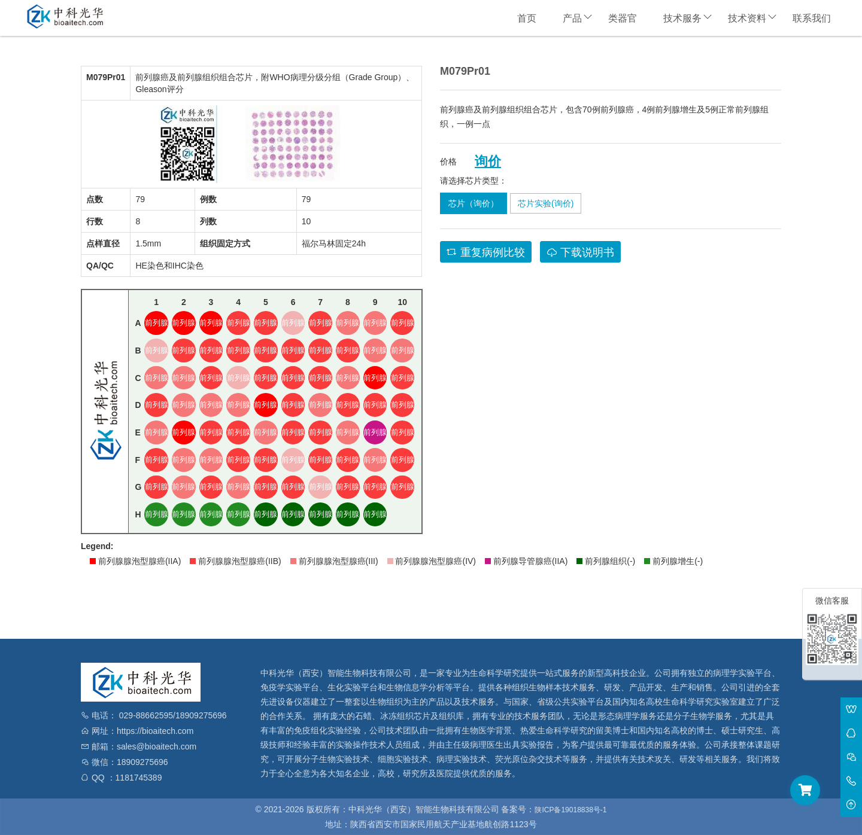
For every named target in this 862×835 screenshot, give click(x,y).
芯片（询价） (473, 203)
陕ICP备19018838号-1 (570, 810)
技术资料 (747, 18)
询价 (488, 161)
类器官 (622, 18)
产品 (572, 18)
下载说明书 (580, 252)
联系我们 (812, 18)
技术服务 (682, 18)
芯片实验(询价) (545, 203)
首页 (526, 18)
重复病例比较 (486, 252)
